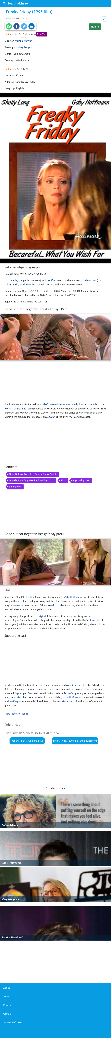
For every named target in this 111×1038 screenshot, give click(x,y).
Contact (7, 1013)
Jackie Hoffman (70, 697)
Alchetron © (12, 1022)
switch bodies (57, 605)
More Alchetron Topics (16, 713)
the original (40, 616)
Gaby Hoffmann (50, 280)
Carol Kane (33, 693)
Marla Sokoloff (69, 701)
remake (94, 404)
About (6, 987)
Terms (6, 996)
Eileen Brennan (93, 689)
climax (92, 620)
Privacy (7, 1005)
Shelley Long (17, 280)
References (15, 486)
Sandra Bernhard (28, 284)
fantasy (65, 404)
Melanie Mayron (23, 40)
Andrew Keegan (12, 701)
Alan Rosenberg (74, 685)
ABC (48, 416)
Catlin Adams (89, 280)
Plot (63, 480)
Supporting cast (81, 480)
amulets (17, 605)
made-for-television (50, 404)
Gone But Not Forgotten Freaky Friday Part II (32, 474)
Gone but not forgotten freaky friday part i (31, 480)
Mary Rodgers (25, 47)
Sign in (94, 26)
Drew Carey (70, 693)
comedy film (76, 404)
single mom (33, 628)
